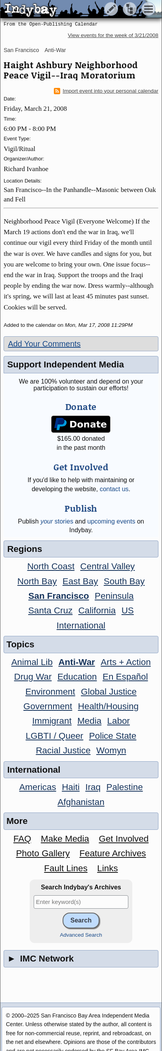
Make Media (65, 839)
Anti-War (55, 50)
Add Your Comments (44, 343)
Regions (24, 549)
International (81, 625)
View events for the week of (113, 35)
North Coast (50, 566)
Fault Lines (66, 868)
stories (56, 521)
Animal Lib (32, 662)
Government (47, 706)
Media (89, 721)
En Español (125, 677)
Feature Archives (113, 853)
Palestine (124, 787)
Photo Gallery (43, 853)
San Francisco (21, 50)
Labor (118, 721)
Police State (113, 736)
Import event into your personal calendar (106, 91)
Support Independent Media (65, 364)
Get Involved (124, 839)
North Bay (37, 581)
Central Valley (107, 566)
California (97, 610)
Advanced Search (81, 935)
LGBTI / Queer (55, 736)
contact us (114, 489)
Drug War (32, 677)
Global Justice (109, 692)
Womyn (111, 750)
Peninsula (114, 596)
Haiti (71, 787)
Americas (37, 787)
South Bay (124, 581)
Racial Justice (63, 750)
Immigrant (52, 721)
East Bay (80, 581)
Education (77, 677)
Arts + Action (126, 662)
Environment (50, 692)
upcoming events (111, 521)
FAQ (22, 839)
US (128, 610)
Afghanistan (80, 802)
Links (107, 868)
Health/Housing (108, 706)
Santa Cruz (50, 610)
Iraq (93, 787)
